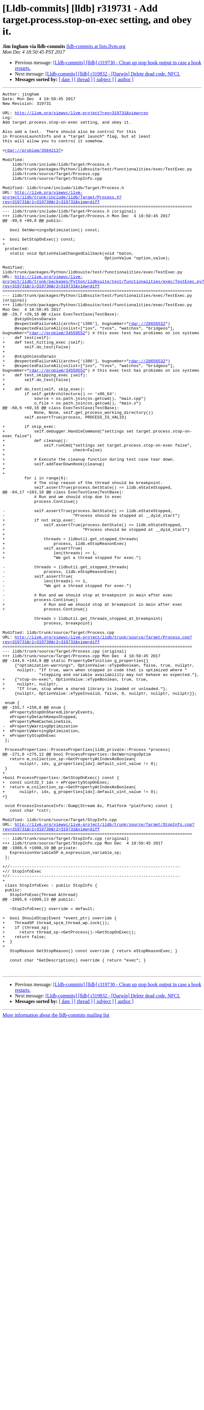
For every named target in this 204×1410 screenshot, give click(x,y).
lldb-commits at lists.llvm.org (95, 46)
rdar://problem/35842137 (33, 162)
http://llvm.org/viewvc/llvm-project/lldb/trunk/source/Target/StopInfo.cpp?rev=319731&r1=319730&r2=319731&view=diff (98, 974)
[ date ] (66, 79)
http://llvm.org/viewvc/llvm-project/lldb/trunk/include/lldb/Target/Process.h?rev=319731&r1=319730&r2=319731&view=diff (61, 218)
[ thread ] (83, 79)
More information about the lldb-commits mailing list (55, 1191)
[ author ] (124, 79)
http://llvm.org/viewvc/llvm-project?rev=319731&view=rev (81, 117)
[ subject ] (104, 79)
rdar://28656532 (147, 370)
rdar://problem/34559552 (57, 381)
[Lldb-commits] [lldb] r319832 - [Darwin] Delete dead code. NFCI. (112, 73)
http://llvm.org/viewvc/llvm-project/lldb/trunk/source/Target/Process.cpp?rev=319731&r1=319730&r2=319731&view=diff (97, 749)
